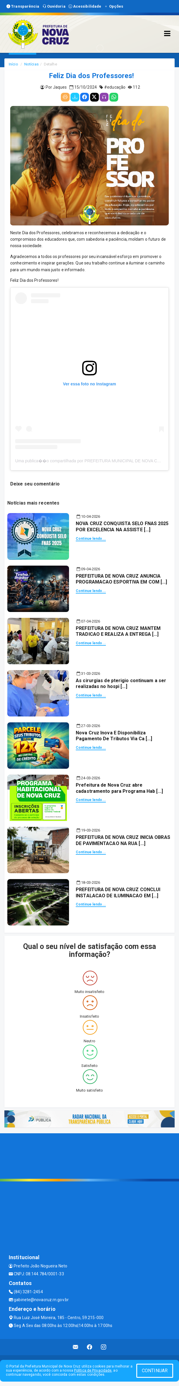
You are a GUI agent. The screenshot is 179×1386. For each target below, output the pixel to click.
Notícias (31, 64)
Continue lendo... (91, 539)
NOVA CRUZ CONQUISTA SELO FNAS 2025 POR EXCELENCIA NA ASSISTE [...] (122, 526)
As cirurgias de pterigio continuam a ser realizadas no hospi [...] (121, 683)
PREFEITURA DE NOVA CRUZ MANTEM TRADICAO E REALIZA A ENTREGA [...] (118, 631)
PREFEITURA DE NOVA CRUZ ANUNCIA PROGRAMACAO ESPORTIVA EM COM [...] (121, 579)
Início (13, 64)
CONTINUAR (155, 1370)
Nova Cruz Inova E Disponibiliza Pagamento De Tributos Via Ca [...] (114, 736)
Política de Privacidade (92, 1370)
